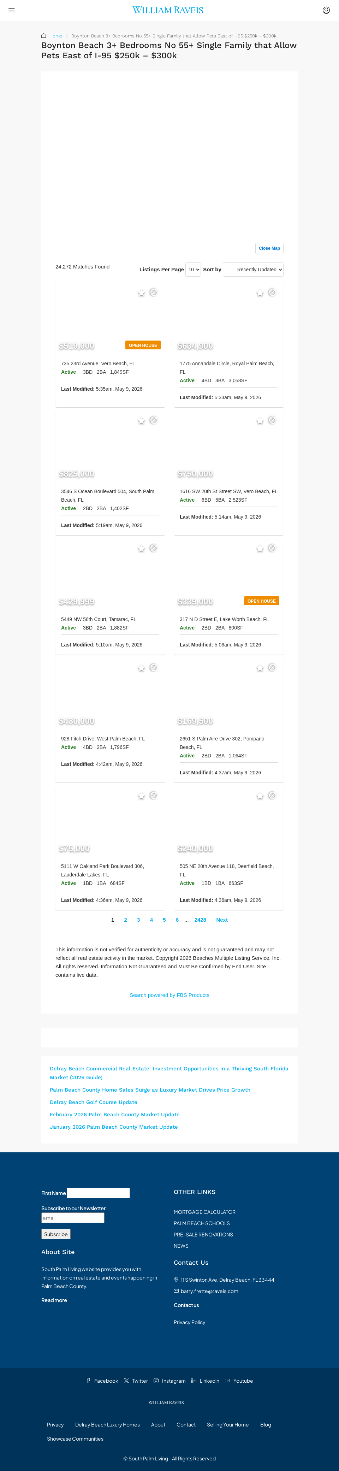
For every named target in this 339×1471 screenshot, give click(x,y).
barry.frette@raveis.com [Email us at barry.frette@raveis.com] (209, 1291)
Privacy (55, 1424)
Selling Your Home (228, 1424)
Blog (265, 1424)
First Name (53, 1193)
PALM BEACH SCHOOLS (202, 1223)
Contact (186, 1424)
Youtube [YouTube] (239, 1380)
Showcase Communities (75, 1438)
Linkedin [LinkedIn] (205, 1380)
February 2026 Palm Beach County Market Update (115, 1114)
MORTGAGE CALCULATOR (205, 1212)
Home (55, 36)
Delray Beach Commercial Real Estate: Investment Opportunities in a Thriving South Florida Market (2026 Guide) (169, 1073)
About (158, 1424)
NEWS (181, 1245)
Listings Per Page (161, 269)
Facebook (102, 1380)
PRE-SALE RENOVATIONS (203, 1234)
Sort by (212, 269)
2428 (200, 920)
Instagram (170, 1380)
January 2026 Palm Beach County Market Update (114, 1127)
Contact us (186, 1305)
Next (222, 920)
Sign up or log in (263, 91)
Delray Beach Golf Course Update (93, 1102)
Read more (54, 1300)
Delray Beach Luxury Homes (107, 1424)
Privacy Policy (190, 1322)
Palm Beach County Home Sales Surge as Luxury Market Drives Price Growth (150, 1090)
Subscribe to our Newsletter (73, 1208)
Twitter (136, 1380)
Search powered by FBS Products (169, 995)
